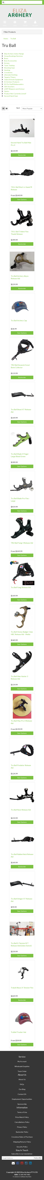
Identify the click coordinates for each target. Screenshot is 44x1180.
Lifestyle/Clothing (10, 75)
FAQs (22, 1084)
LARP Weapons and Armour (14, 89)
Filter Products (10, 32)
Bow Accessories (10, 61)
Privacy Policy (22, 1127)
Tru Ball (13, 39)
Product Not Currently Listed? (15, 94)
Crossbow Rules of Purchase (22, 1137)
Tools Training (9, 65)
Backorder (22, 155)
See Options (22, 199)
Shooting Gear (9, 68)
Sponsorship (22, 1104)
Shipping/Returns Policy (22, 1142)
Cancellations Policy (22, 1122)
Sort (18, 108)
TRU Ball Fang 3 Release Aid (22, 543)
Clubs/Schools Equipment (13, 80)
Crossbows (8, 72)
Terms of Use (22, 1112)
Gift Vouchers (9, 87)
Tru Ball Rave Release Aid (21, 810)
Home (6, 39)
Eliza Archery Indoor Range (14, 54)
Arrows (7, 63)
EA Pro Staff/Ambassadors (14, 84)
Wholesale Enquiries (22, 1066)
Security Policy (22, 1147)
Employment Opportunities (22, 1099)
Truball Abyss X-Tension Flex (22, 988)
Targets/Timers (10, 77)
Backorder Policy (22, 1132)
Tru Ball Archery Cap (19, 320)
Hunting (7, 70)
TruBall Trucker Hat (18, 1032)
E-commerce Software (19, 1176)
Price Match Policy (22, 1117)
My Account (22, 1061)
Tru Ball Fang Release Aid (21, 587)
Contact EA (22, 1094)
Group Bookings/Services (13, 56)
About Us (22, 1079)
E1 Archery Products (11, 82)
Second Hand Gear (11, 96)
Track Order (22, 1071)
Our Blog (22, 1089)
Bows (6, 58)
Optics (6, 91)
